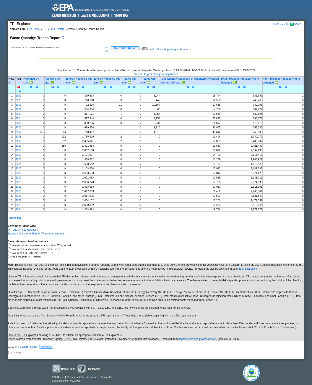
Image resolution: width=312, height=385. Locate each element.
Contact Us (283, 24)
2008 (18, 136)
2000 (18, 100)
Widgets (89, 368)
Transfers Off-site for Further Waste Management (36, 233)
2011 (18, 150)
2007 (18, 132)
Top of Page (15, 352)
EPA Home (33, 29)
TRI (45, 29)
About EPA (120, 15)
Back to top (14, 218)
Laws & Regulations (94, 15)
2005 (18, 123)
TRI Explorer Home (26, 346)
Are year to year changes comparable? (156, 74)
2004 (18, 118)
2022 (18, 200)
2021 (18, 195)
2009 (18, 141)
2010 (18, 145)
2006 (18, 127)
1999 (18, 95)
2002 (18, 109)
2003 (18, 113)
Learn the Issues (64, 15)
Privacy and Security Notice (82, 377)
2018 (18, 182)
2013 (18, 159)
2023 (18, 204)
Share (297, 24)
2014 (18, 163)
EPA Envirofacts (248, 268)
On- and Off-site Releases (23, 229)
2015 (18, 168)
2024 (18, 209)
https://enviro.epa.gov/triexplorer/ (197, 339)
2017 (18, 177)
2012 (18, 154)
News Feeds (64, 368)
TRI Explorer (58, 29)
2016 (18, 173)
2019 (18, 186)
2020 (18, 191)
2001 (18, 104)
